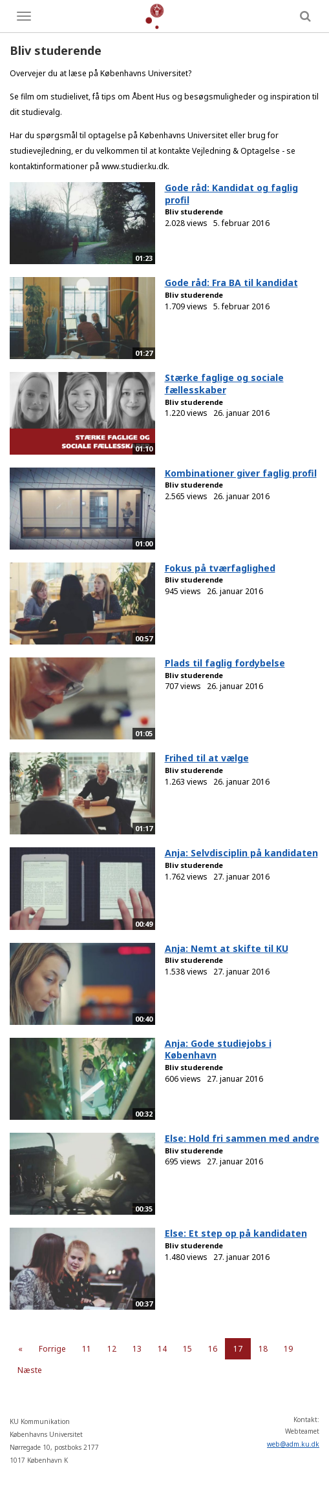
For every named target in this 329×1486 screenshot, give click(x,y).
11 (86, 1348)
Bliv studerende (194, 211)
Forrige (52, 1348)
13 (137, 1348)
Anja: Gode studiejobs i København (218, 1049)
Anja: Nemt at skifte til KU (226, 948)
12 (111, 1348)
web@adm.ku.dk (293, 1444)
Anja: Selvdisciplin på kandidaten (241, 853)
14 (162, 1348)
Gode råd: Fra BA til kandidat (231, 282)
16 (212, 1348)
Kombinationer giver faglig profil (241, 473)
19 (288, 1348)
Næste (29, 1370)
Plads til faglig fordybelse (225, 663)
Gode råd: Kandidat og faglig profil (231, 193)
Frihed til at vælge (207, 758)
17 (237, 1348)
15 (187, 1348)
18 (263, 1348)
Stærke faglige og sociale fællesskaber (224, 383)
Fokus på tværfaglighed (220, 568)
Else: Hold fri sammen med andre (242, 1138)
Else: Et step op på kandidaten (236, 1233)
